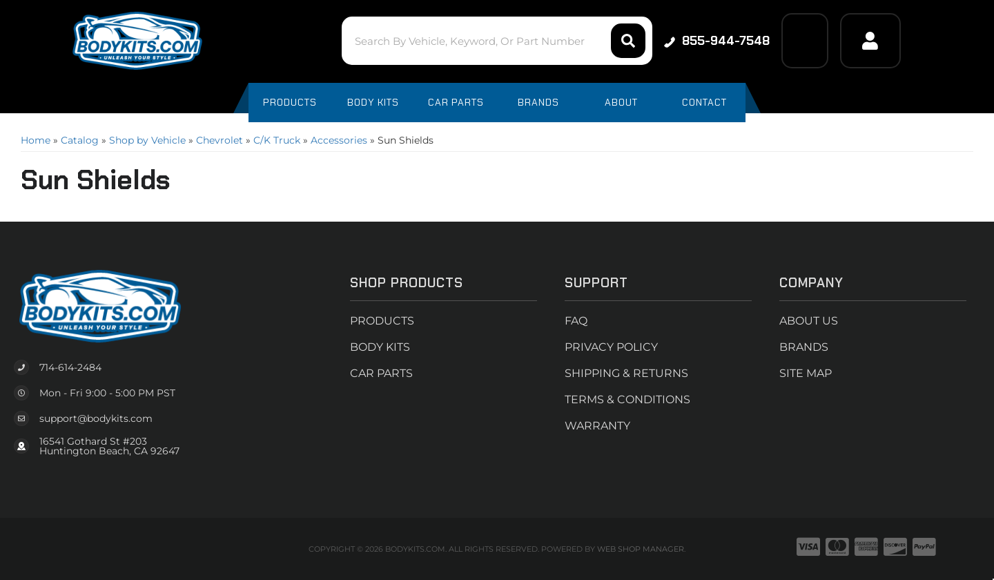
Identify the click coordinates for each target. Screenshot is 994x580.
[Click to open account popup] (870, 40)
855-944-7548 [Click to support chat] (717, 41)
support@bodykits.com (96, 418)
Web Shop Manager (640, 549)
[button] (497, 41)
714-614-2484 (70, 367)
